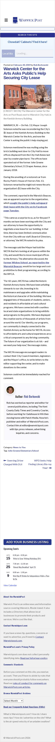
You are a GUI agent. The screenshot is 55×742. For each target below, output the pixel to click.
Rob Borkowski (41, 65)
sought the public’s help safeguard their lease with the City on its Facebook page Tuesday (25, 207)
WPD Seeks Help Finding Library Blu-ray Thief (39, 464)
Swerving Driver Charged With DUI (14, 462)
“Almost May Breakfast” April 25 (24, 567)
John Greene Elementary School (23, 450)
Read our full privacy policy (33, 658)
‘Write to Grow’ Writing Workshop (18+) (27, 558)
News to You (19, 447)
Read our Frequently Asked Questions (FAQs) (24, 706)
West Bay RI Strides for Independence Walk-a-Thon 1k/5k (31, 577)
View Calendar (10, 585)
